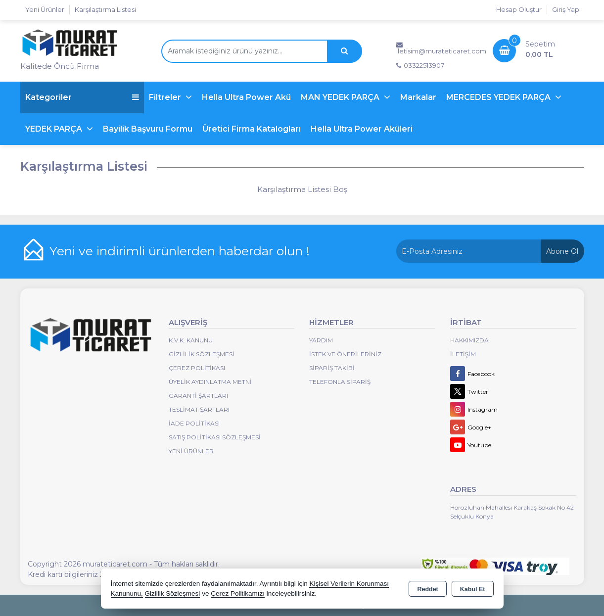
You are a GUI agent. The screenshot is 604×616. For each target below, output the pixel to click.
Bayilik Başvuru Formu (147, 129)
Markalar (418, 97)
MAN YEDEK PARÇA (341, 97)
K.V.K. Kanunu (191, 340)
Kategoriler (82, 97)
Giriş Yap (565, 9)
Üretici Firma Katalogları (251, 129)
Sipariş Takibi (332, 368)
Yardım (321, 340)
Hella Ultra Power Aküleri (362, 129)
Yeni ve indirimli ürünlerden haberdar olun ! (179, 250)
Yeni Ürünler (191, 451)
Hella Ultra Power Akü (246, 97)
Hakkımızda (469, 340)
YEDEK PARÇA (54, 129)
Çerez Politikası (197, 368)
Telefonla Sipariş (340, 381)
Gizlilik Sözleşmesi (201, 354)
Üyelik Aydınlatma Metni (210, 381)
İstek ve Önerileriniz (345, 354)
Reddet (427, 589)
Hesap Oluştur (519, 9)
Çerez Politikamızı (238, 593)
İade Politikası (194, 423)
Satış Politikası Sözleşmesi (215, 437)
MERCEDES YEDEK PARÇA (499, 97)
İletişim (463, 354)
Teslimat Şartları (199, 409)
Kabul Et (472, 589)
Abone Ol (562, 251)
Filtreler (166, 97)
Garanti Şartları (198, 395)
